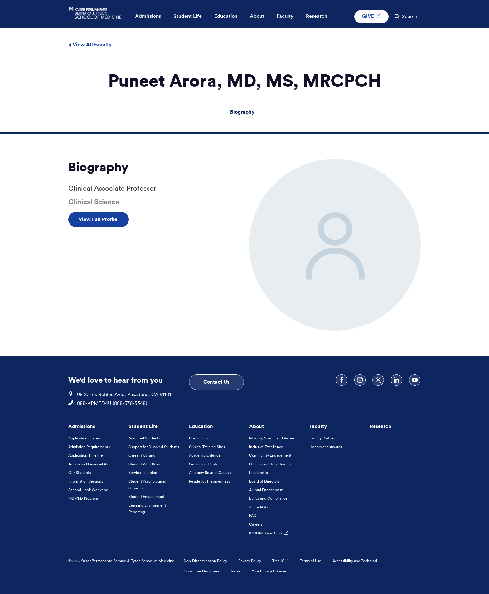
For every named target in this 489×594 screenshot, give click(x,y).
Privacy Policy (249, 560)
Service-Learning (142, 472)
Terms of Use (310, 560)
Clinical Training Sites (207, 446)
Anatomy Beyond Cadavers (211, 472)
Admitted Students (144, 438)
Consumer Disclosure (202, 571)
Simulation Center (204, 464)
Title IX (280, 560)
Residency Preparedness (209, 481)
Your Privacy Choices (269, 571)
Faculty (318, 426)
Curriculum (198, 438)
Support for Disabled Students (153, 446)
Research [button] (316, 16)
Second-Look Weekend (88, 490)
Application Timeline (85, 455)
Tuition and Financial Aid (88, 464)
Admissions (81, 426)
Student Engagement (146, 496)
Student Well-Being (145, 464)
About (256, 426)
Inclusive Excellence (266, 446)
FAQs (253, 515)
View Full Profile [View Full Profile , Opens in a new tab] (99, 219)
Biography (242, 111)
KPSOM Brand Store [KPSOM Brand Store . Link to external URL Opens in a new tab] (268, 533)
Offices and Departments (270, 464)
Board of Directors (264, 481)
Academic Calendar (205, 455)
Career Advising (141, 455)
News (235, 571)
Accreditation (260, 507)
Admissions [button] (148, 16)
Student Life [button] (187, 16)
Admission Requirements (89, 446)
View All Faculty (90, 44)
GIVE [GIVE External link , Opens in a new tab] (371, 16)
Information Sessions (85, 481)
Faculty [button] (285, 16)
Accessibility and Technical (354, 560)
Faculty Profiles (322, 438)
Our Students (79, 472)
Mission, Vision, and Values (272, 438)
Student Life (143, 426)
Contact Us (216, 381)
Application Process (84, 438)
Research (380, 426)
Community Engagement (270, 455)
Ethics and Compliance (268, 498)
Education (201, 426)
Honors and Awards (325, 446)
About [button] (257, 16)
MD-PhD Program (83, 498)
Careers (255, 524)
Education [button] (225, 16)
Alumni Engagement (266, 490)
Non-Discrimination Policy (205, 560)
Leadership (258, 472)
